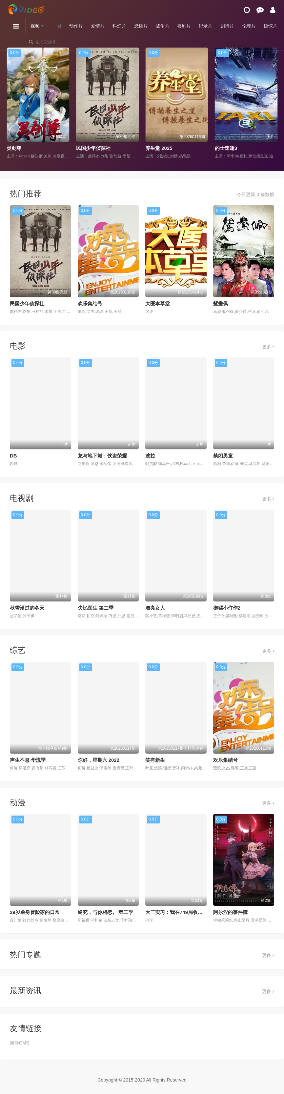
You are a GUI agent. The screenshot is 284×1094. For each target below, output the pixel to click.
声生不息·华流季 (28, 760)
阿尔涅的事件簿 (230, 912)
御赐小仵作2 (226, 608)
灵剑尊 (14, 148)
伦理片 (249, 26)
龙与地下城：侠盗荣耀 (102, 455)
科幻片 (119, 26)
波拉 (150, 455)
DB (13, 455)
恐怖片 (141, 26)
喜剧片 (184, 26)
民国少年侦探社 (93, 148)
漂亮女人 (155, 608)
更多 (268, 346)
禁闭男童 (223, 455)
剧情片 (227, 26)
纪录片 (206, 26)
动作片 (76, 26)
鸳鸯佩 (220, 303)
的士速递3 (226, 148)
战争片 (163, 26)
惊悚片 (270, 26)
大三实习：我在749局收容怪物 (179, 912)
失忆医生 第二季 (95, 608)
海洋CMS (19, 1042)
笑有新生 (155, 760)
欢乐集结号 (90, 303)
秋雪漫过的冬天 (27, 608)
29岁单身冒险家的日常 (35, 912)
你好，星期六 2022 (99, 760)
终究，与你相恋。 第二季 (105, 912)
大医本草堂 (157, 303)
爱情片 (98, 26)
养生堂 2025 (158, 148)
